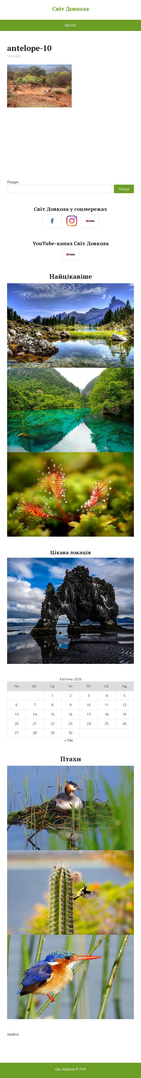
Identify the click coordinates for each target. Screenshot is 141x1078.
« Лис (68, 740)
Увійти (13, 1034)
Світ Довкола (70, 8)
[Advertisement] (70, 147)
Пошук (13, 182)
